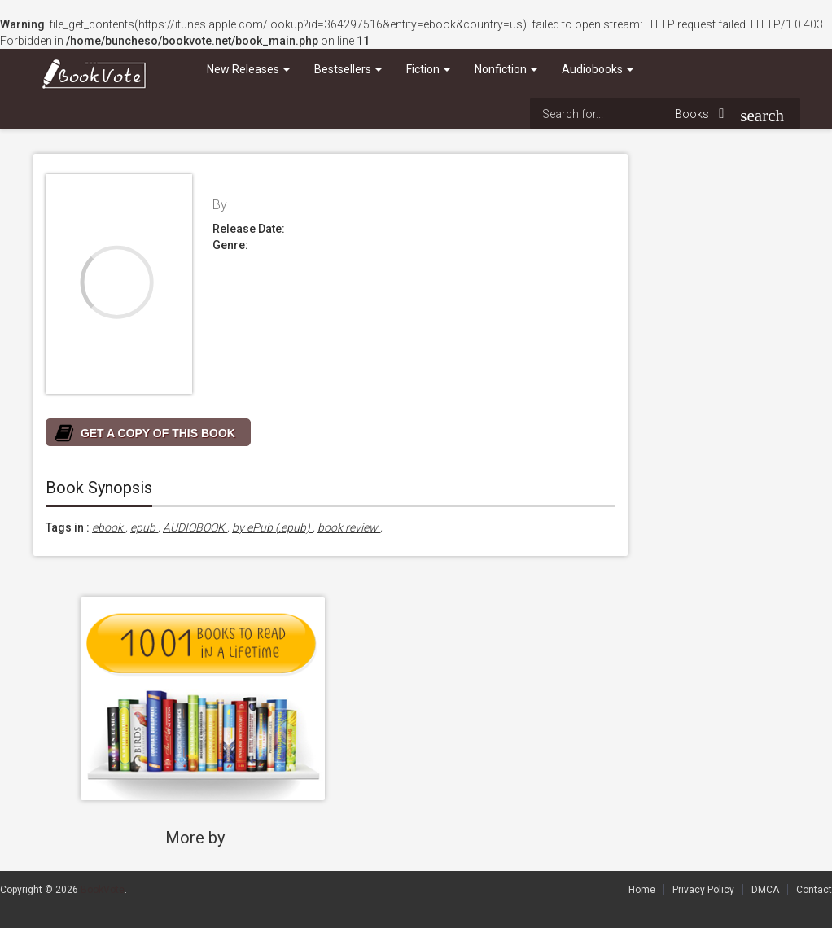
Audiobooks (597, 69)
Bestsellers (348, 69)
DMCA (765, 889)
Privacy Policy (703, 889)
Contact (814, 889)
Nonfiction (506, 69)
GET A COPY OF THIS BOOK (158, 433)
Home (641, 889)
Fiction (428, 69)
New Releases (248, 69)
